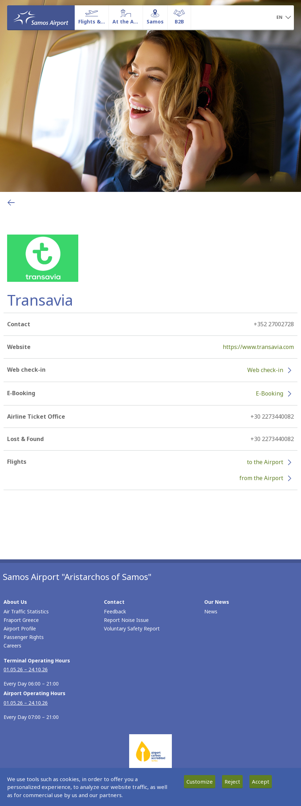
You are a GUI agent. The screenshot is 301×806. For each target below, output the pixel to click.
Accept (260, 781)
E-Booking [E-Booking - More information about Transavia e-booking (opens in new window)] (269, 393)
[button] (284, 17)
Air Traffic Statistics (26, 611)
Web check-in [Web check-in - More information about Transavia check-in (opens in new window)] (265, 370)
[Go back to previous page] (11, 202)
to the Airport (265, 462)
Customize (199, 781)
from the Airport (261, 478)
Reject (232, 781)
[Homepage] (41, 17)
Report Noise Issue (126, 620)
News (210, 611)
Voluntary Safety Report (132, 628)
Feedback (115, 611)
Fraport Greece (21, 620)
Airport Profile (20, 628)
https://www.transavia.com (258, 347)
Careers (12, 645)
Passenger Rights (24, 637)
